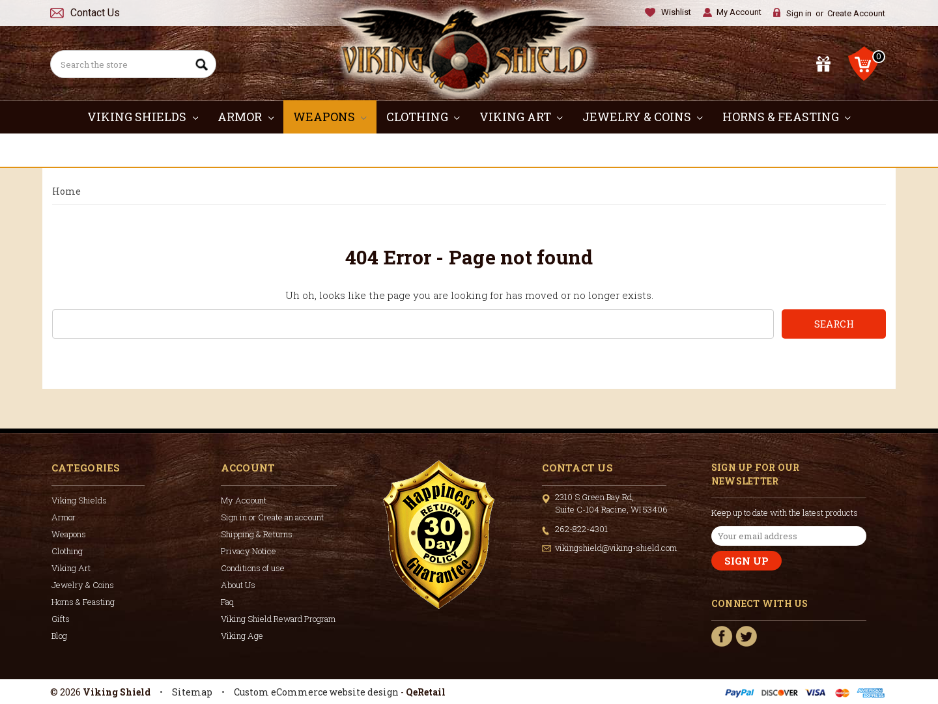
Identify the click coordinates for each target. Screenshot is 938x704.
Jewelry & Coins (642, 116)
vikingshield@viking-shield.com (616, 548)
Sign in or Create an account (272, 517)
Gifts (469, 150)
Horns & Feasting (786, 116)
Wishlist (676, 12)
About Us (238, 585)
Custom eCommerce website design (316, 692)
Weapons (330, 116)
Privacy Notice (248, 551)
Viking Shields (142, 116)
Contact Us (95, 13)
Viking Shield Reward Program (278, 619)
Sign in (799, 13)
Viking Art (521, 116)
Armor (246, 116)
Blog (59, 635)
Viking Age (242, 635)
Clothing (423, 116)
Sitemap (192, 692)
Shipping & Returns (256, 534)
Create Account (856, 13)
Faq (227, 602)
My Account (739, 12)
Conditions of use (253, 568)
